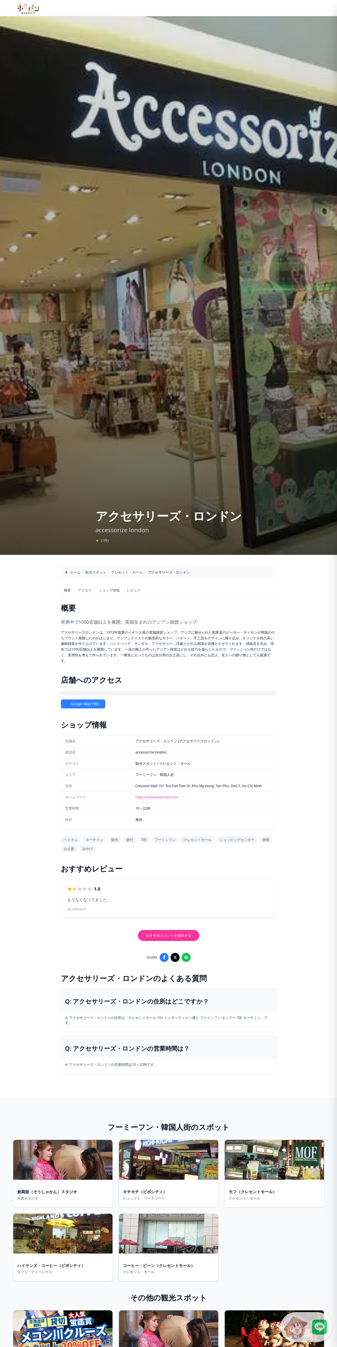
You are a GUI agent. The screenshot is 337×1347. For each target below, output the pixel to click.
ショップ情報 (109, 590)
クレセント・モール (127, 572)
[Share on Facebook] (164, 957)
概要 (67, 590)
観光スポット (95, 572)
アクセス (85, 590)
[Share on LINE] (186, 957)
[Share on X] (175, 957)
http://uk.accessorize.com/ (157, 797)
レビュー (134, 590)
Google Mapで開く (83, 703)
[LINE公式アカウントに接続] (306, 1327)
